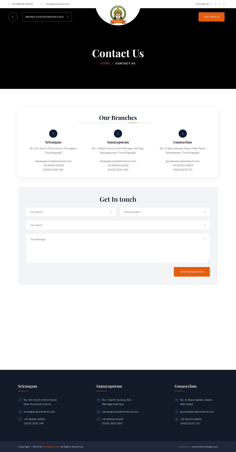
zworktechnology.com (205, 446)
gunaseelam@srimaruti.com (183, 161)
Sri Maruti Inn (51, 446)
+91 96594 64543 (22, 4)
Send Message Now (191, 271)
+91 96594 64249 (117, 165)
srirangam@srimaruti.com (39, 411)
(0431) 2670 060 (118, 169)
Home (105, 63)
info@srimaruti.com (57, 4)
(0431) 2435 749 (53, 169)
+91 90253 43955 (182, 165)
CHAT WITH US (211, 16)
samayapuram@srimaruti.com (53, 161)
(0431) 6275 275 (182, 169)
